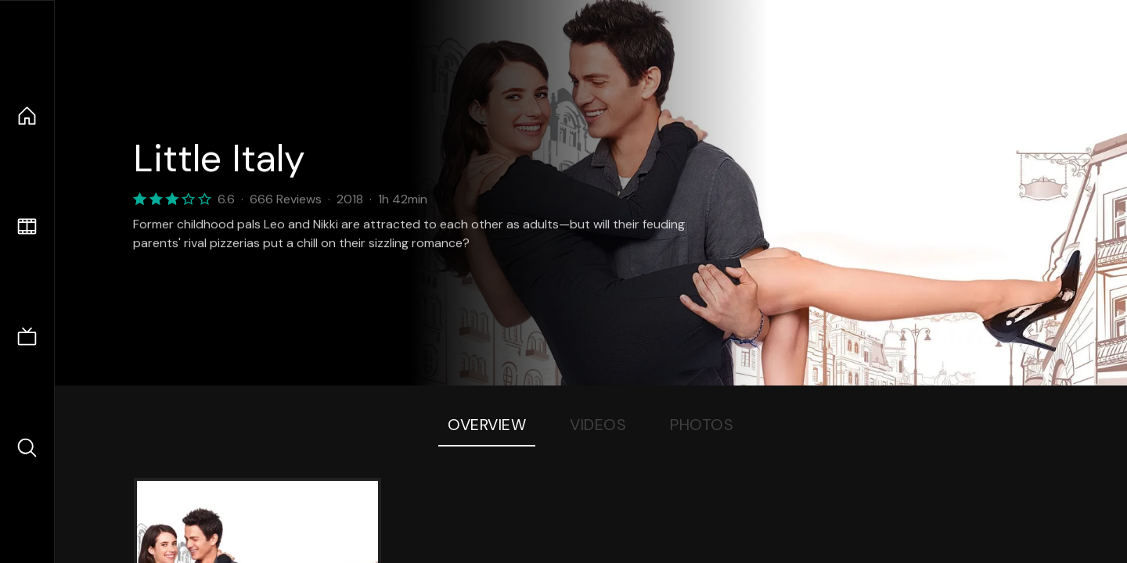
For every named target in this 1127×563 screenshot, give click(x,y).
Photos (701, 424)
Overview (487, 424)
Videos (598, 424)
